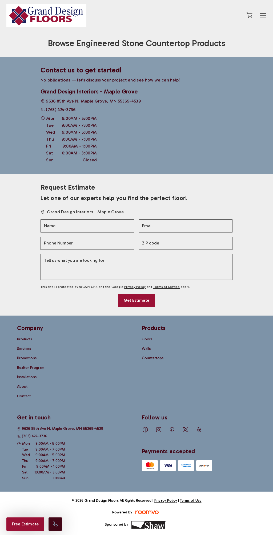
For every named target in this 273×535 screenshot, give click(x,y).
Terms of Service (166, 287)
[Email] (185, 225)
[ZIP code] (185, 243)
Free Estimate (25, 523)
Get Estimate (137, 300)
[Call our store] (55, 524)
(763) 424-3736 (60, 109)
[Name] (87, 225)
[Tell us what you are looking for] (136, 267)
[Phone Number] (87, 243)
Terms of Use (191, 500)
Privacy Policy (135, 287)
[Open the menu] (263, 15)
